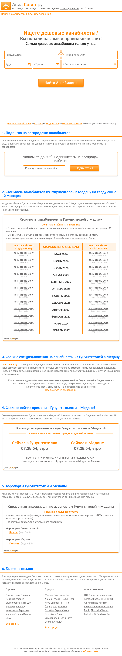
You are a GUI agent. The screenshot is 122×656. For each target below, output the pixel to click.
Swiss (109, 614)
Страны (38, 123)
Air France (93, 602)
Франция (10, 606)
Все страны (12, 623)
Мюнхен (62, 606)
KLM (103, 598)
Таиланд (20, 606)
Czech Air (101, 614)
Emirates (88, 614)
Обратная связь (90, 651)
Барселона (59, 595)
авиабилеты (52, 6)
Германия (24, 610)
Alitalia (94, 610)
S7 (95, 614)
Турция (19, 614)
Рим (62, 602)
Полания (14, 543)
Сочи (63, 617)
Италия (27, 614)
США (8, 617)
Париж (65, 598)
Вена (59, 614)
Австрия (19, 598)
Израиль (25, 595)
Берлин (49, 621)
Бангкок (55, 602)
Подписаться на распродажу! (61, 389)
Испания (10, 598)
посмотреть (24, 253)
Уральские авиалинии (100, 595)
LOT (86, 595)
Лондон (49, 598)
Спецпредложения (39, 14)
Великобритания (15, 602)
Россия (9, 595)
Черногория (12, 610)
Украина (10, 614)
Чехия (17, 595)
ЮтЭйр (96, 606)
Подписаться (84, 168)
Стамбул (49, 610)
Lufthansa (103, 610)
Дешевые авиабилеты (18, 123)
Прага (54, 606)
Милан (57, 598)
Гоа (67, 595)
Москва (49, 595)
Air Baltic (104, 606)
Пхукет (58, 610)
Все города (51, 627)
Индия (27, 602)
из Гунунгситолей (72, 123)
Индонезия (52, 123)
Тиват (69, 617)
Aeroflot (88, 598)
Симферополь (52, 617)
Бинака (13, 532)
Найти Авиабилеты (61, 82)
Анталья (57, 621)
